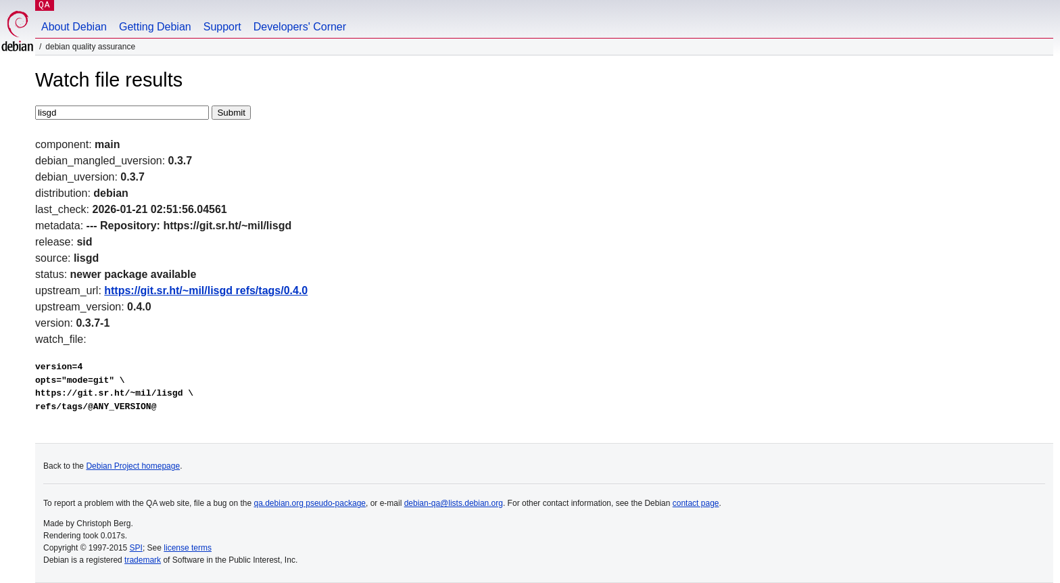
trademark (142, 560)
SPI (136, 548)
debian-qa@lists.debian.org (453, 503)
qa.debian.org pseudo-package (310, 503)
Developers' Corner (300, 26)
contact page (696, 503)
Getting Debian (155, 26)
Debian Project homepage (133, 466)
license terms (188, 548)
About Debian (74, 26)
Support (222, 26)
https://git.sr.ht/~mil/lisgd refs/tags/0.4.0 (206, 290)
